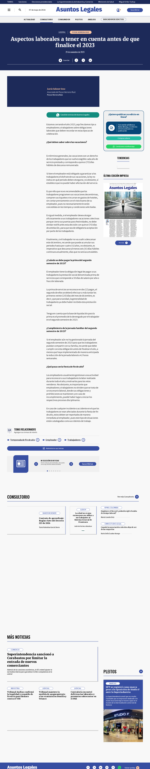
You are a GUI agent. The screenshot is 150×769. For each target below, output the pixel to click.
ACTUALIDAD (29, 20)
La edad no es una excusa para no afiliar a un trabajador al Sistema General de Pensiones (83, 517)
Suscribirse (135, 10)
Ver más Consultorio (128, 497)
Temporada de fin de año (22, 440)
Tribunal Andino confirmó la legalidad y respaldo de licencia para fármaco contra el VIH (20, 695)
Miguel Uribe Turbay (127, 2)
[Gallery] (53, 462)
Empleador (51, 440)
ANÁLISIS (92, 20)
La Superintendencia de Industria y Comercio (75, 2)
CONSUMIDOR (64, 20)
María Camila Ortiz (115, 517)
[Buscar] (20, 10)
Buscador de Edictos (113, 19)
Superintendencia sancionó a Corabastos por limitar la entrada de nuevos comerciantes (30, 659)
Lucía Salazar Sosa (56, 89)
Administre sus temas (53, 448)
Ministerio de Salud (106, 2)
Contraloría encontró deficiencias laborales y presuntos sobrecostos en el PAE (83, 695)
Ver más (123, 243)
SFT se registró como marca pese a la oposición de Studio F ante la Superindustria (123, 689)
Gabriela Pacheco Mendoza (83, 526)
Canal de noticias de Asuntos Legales (73, 115)
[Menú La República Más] (9, 10)
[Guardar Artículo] (64, 60)
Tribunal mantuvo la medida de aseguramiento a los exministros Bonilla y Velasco (52, 695)
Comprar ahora (124, 138)
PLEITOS (79, 20)
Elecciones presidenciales (42, 2)
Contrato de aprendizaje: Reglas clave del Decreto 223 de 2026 (51, 520)
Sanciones (23, 2)
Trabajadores (74, 440)
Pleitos (109, 671)
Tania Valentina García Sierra (51, 527)
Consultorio (18, 497)
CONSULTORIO (46, 20)
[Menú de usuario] (118, 10)
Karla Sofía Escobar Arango (116, 534)
